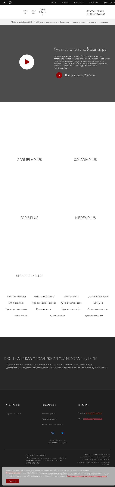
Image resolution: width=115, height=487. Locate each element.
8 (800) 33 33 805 (94, 413)
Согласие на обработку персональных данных (87, 476)
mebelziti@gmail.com (92, 418)
